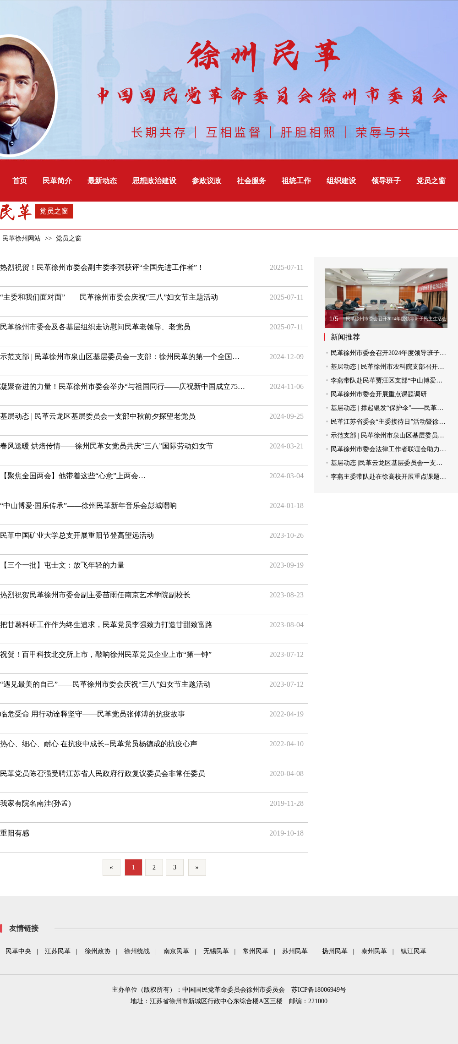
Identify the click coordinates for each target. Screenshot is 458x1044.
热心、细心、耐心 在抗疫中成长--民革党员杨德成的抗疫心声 (98, 744)
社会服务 (251, 181)
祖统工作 (296, 181)
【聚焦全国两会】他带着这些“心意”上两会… (73, 476)
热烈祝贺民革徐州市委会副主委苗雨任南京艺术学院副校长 (95, 595)
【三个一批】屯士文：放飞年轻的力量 (62, 565)
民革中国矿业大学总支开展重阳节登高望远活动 (77, 535)
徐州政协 (97, 951)
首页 (19, 181)
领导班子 (386, 181)
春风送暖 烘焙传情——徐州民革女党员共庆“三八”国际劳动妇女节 (106, 446)
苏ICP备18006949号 (318, 989)
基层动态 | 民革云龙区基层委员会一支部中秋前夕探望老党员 (98, 416)
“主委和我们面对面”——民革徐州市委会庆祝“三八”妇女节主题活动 (109, 297)
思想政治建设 (154, 181)
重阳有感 (14, 833)
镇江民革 (413, 951)
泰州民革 (374, 951)
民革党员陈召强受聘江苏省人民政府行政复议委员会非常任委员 (102, 773)
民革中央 (18, 951)
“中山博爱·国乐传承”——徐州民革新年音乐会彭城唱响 (88, 505)
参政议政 (206, 181)
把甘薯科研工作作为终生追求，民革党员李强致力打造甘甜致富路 (106, 625)
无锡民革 (216, 951)
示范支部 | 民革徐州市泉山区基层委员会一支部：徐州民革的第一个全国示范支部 (123, 357)
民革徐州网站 (21, 238)
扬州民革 (335, 951)
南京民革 (176, 951)
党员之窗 (431, 181)
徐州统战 (137, 951)
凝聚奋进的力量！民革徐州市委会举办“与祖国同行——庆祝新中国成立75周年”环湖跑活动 (123, 386)
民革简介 (57, 181)
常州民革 (255, 951)
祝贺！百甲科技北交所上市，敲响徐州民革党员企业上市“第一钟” (106, 654)
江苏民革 (58, 951)
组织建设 (341, 181)
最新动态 (102, 181)
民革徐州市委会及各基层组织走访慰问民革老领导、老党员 (95, 327)
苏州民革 (295, 951)
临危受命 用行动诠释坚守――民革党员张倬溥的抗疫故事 (92, 714)
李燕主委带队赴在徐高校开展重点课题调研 (392, 476)
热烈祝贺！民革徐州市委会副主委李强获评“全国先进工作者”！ (102, 267)
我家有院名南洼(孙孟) (35, 803)
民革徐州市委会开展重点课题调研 (379, 394)
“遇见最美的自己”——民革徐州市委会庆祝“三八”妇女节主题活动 (105, 684)
